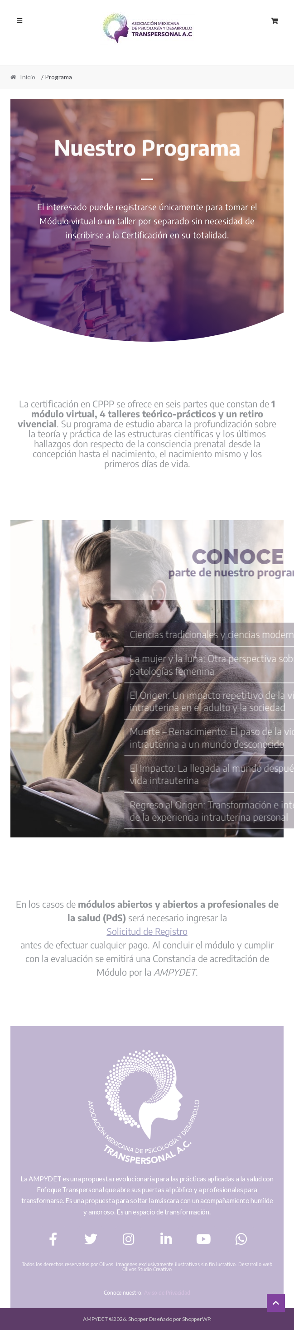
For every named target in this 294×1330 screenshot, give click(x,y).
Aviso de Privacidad (167, 1292)
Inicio (27, 77)
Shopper (138, 1318)
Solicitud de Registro (147, 931)
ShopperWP (196, 1318)
